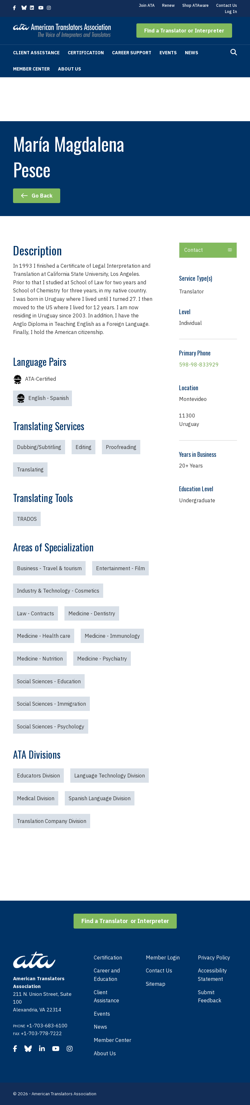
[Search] (233, 52)
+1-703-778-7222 (41, 1033)
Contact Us (226, 5)
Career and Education (107, 974)
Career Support (131, 53)
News (191, 53)
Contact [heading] (193, 250)
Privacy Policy (214, 957)
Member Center (31, 69)
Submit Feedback (209, 996)
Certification (86, 53)
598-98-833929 (199, 364)
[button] (184, 30)
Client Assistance (36, 53)
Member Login (163, 957)
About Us (69, 69)
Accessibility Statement (212, 974)
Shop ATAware (195, 5)
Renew (168, 5)
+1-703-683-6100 (46, 1025)
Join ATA (147, 5)
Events (168, 53)
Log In (231, 11)
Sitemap (155, 984)
